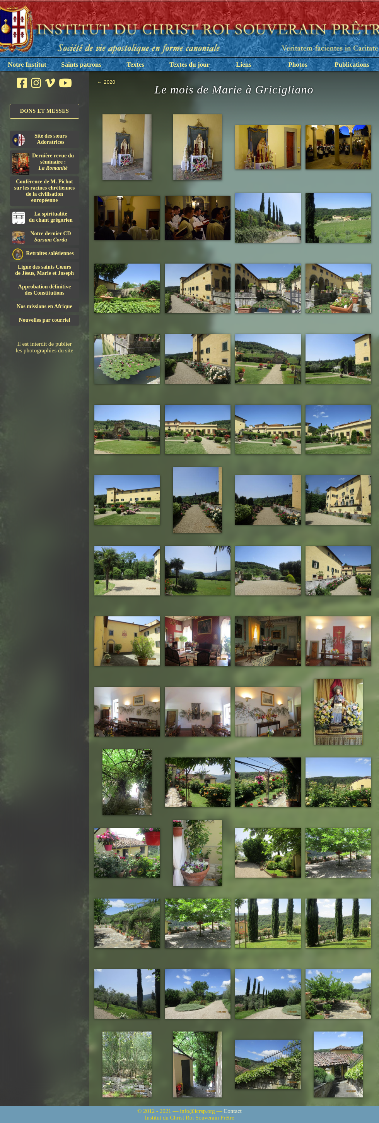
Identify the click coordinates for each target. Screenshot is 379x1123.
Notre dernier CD (41, 237)
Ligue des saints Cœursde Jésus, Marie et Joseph (44, 270)
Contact (233, 1111)
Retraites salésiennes (43, 253)
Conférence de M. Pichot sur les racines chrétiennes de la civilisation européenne (44, 191)
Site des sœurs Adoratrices (39, 139)
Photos (297, 64)
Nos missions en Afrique (44, 306)
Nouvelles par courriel (44, 320)
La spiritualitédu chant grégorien (42, 217)
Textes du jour (189, 64)
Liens (243, 64)
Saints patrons (81, 64)
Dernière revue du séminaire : (43, 163)
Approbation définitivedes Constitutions (44, 290)
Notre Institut (27, 64)
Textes (135, 64)
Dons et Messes (44, 111)
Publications (352, 64)
